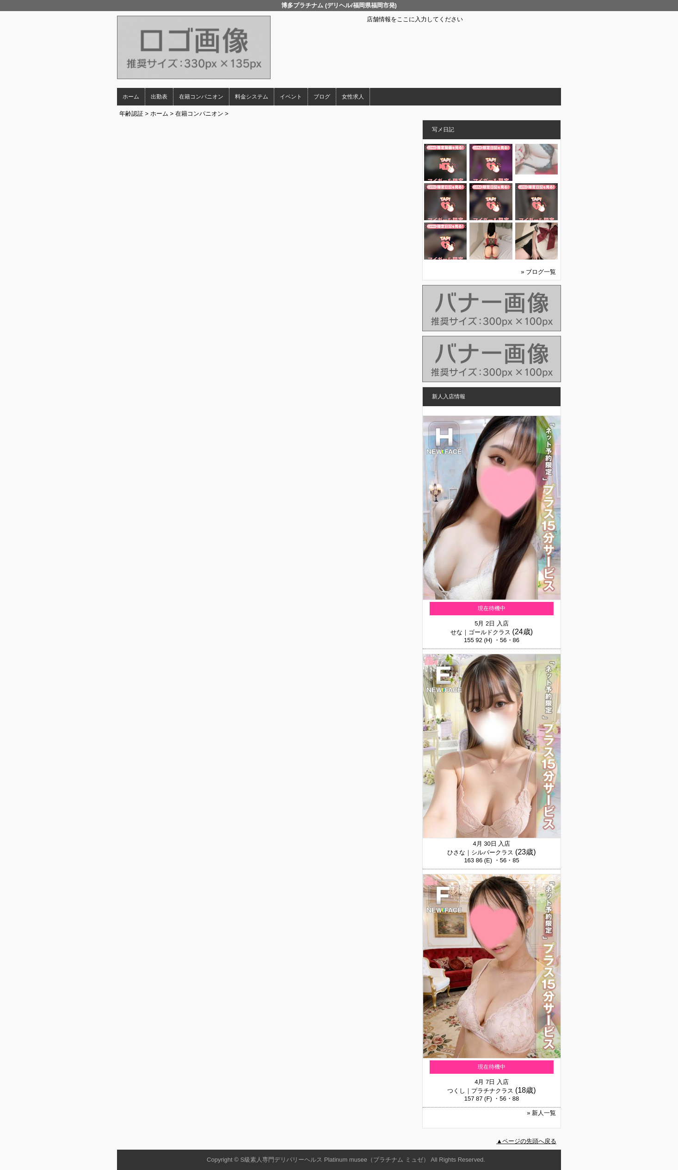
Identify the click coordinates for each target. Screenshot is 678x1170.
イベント (291, 96)
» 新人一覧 (541, 1112)
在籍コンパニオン (201, 96)
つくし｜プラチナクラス (480, 1090)
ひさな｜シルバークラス (480, 852)
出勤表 (159, 96)
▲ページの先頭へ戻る (526, 1141)
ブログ (322, 96)
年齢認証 (131, 113)
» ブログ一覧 (538, 271)
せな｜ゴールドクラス (480, 632)
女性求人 (353, 96)
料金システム (251, 96)
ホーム (131, 96)
